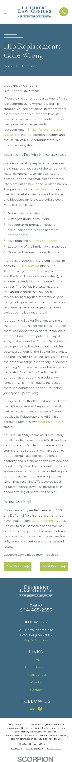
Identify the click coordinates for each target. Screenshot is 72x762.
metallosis (43, 189)
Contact (36, 690)
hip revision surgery (43, 241)
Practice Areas (36, 674)
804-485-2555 (36, 610)
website (44, 422)
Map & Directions (35, 640)
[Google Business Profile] (32, 709)
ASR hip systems (27, 266)
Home (36, 660)
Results (36, 682)
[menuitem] (16, 748)
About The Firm (35, 667)
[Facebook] (40, 709)
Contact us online (44, 521)
